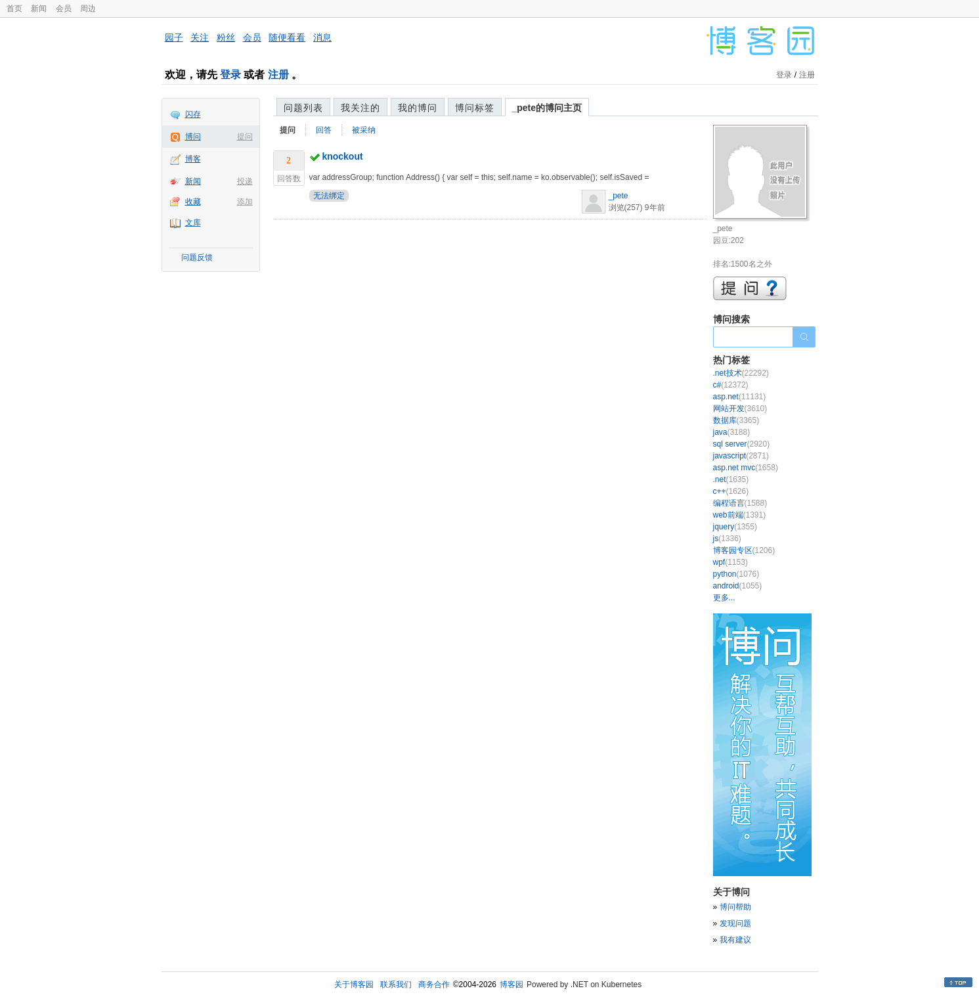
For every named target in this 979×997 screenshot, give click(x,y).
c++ (731, 491)
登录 (230, 74)
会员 (64, 8)
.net (731, 479)
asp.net (739, 396)
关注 (199, 37)
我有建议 (735, 939)
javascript (741, 455)
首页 (14, 8)
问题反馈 (197, 257)
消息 (322, 37)
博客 (193, 159)
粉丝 (226, 37)
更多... (724, 597)
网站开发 (740, 408)
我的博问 (417, 107)
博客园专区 (744, 550)
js (727, 538)
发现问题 (735, 923)
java (732, 432)
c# (731, 384)
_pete (618, 195)
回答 (324, 130)
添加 (245, 201)
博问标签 (474, 107)
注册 (278, 74)
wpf (730, 562)
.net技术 (741, 373)
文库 (193, 222)
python (736, 574)
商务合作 (434, 984)
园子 (174, 37)
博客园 (511, 984)
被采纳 (364, 130)
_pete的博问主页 (547, 107)
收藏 (193, 201)
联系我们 (396, 984)
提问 (245, 136)
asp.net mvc (745, 467)
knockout (342, 156)
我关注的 (360, 107)
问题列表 (303, 107)
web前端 (739, 515)
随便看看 (287, 37)
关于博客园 (354, 984)
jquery (735, 526)
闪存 (193, 114)
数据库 (736, 420)
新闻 (39, 8)
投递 (245, 181)
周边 (88, 8)
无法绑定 (329, 195)
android (737, 585)
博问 (193, 136)
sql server (741, 444)
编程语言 (740, 503)
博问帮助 (735, 907)
